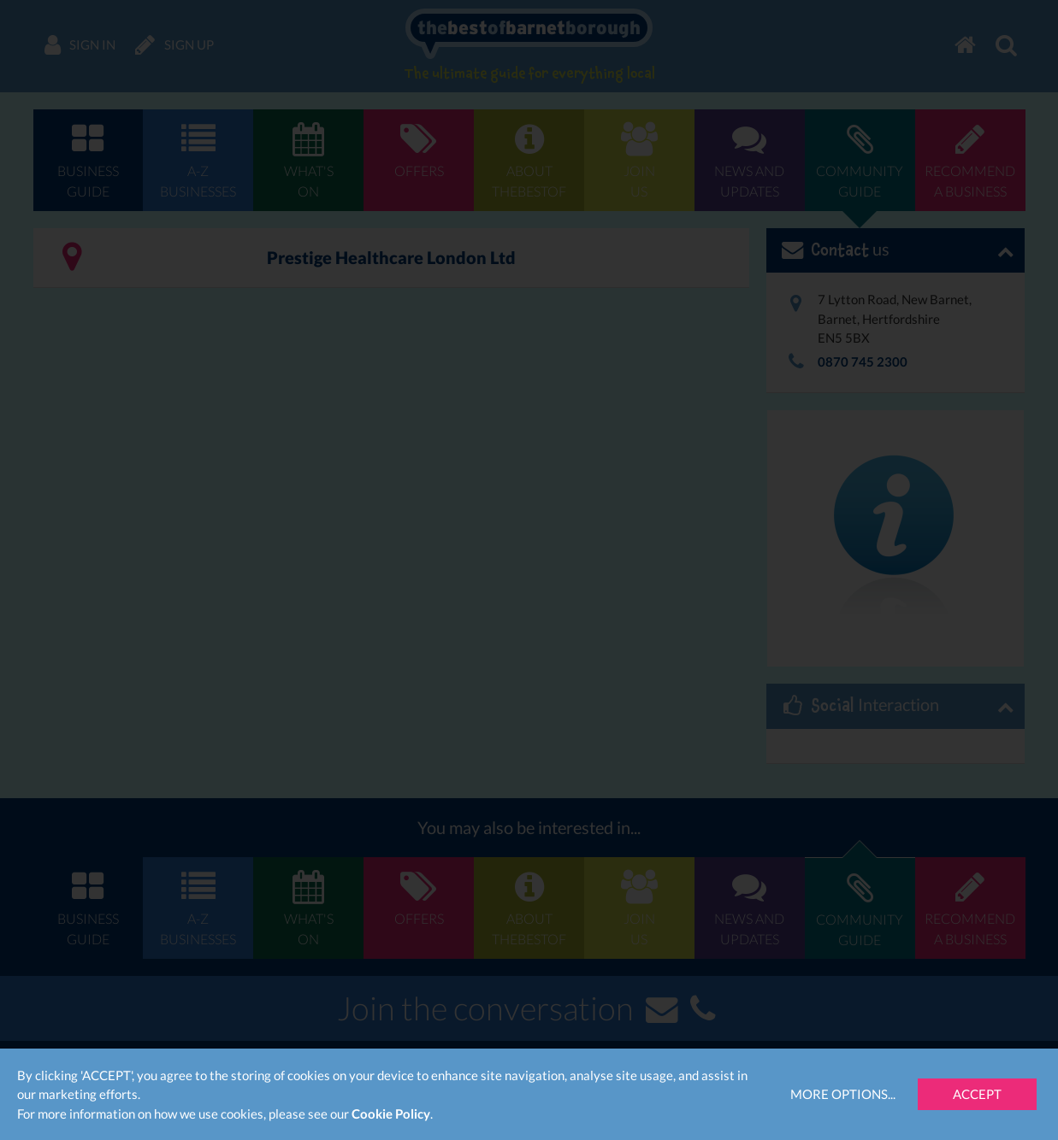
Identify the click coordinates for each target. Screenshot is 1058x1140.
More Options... (842, 1094)
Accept (977, 1094)
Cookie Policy (391, 1113)
